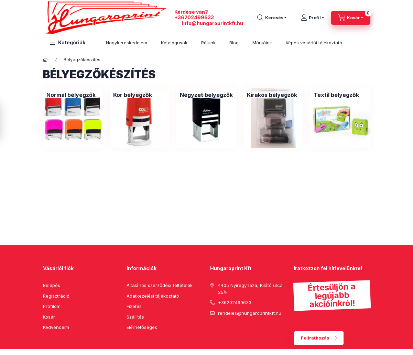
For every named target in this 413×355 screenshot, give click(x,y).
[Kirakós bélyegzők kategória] (272, 94)
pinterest (226, 330)
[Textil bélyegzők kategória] (336, 94)
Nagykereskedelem (126, 42)
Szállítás (135, 317)
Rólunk (208, 42)
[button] (67, 43)
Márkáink (262, 42)
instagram (240, 330)
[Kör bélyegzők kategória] (132, 94)
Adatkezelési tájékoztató (153, 296)
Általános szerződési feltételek (160, 285)
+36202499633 (194, 17)
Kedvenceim (56, 327)
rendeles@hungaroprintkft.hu (249, 313)
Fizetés (134, 306)
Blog (234, 42)
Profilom (52, 306)
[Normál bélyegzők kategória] (71, 94)
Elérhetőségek (142, 327)
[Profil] (312, 18)
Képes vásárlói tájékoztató (314, 42)
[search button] (272, 18)
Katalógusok (174, 42)
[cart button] (350, 18)
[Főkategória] (45, 60)
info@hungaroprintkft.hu (212, 23)
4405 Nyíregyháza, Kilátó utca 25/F (250, 288)
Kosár (49, 317)
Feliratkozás (315, 338)
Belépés (51, 285)
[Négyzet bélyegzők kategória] (206, 94)
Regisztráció (56, 296)
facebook (212, 330)
